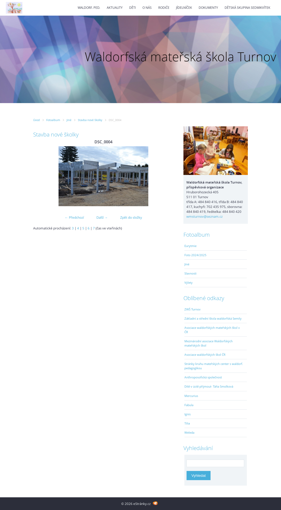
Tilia (187, 423)
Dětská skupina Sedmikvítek (247, 7)
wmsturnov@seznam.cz (204, 216)
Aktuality (115, 7)
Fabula (188, 405)
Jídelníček (184, 7)
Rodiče (163, 7)
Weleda (189, 432)
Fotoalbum (53, 120)
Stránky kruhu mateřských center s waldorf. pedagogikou (213, 366)
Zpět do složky (131, 217)
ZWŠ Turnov (192, 309)
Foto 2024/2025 (195, 255)
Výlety (188, 282)
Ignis (187, 414)
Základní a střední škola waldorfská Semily (213, 318)
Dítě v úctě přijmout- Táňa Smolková (208, 386)
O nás (147, 7)
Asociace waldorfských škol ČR (204, 355)
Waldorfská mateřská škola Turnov (180, 56)
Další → (102, 217)
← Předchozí (74, 217)
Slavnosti (190, 273)
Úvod (36, 120)
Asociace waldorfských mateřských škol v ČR (212, 330)
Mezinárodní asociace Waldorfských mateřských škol (208, 343)
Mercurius (191, 396)
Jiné (69, 120)
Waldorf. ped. (89, 7)
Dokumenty (208, 7)
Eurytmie (190, 246)
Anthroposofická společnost (203, 377)
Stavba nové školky (90, 120)
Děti (132, 7)
